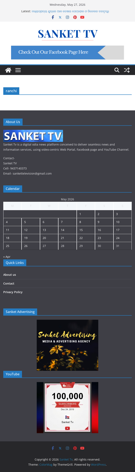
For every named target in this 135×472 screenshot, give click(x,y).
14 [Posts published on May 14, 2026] (62, 230)
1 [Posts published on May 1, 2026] (80, 214)
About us (9, 275)
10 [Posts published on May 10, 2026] (117, 222)
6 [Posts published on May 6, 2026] (43, 222)
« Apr (6, 257)
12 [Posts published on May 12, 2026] (25, 230)
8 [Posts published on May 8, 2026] (80, 222)
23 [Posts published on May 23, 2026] (99, 238)
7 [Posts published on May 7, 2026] (62, 222)
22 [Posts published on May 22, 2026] (81, 238)
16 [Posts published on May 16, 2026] (99, 230)
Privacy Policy (13, 292)
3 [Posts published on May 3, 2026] (117, 214)
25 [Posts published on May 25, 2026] (7, 246)
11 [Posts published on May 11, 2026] (7, 230)
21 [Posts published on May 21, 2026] (62, 238)
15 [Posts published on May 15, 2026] (81, 230)
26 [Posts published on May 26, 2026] (25, 246)
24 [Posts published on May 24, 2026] (117, 238)
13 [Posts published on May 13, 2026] (44, 230)
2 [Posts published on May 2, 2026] (98, 214)
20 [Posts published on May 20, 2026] (44, 238)
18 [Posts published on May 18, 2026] (7, 238)
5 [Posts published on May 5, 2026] (25, 222)
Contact (8, 283)
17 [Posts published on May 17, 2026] (117, 230)
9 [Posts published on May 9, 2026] (98, 222)
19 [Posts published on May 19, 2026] (25, 238)
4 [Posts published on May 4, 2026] (7, 222)
